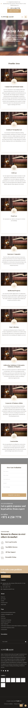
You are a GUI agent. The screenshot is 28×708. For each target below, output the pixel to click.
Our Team (3, 599)
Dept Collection (4, 624)
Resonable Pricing (10, 557)
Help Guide (3, 604)
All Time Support (10, 552)
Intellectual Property (6, 622)
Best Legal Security (11, 542)
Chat (21, 705)
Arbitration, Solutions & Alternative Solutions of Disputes (14, 625)
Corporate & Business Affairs (7, 627)
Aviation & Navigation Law (7, 614)
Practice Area (16, 46)
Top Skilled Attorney (11, 547)
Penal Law (3, 618)
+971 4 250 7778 (15, 8)
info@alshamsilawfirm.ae (14, 2)
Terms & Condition (8, 704)
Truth (17, 701)
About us (3, 597)
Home (9, 46)
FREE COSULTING (14, 11)
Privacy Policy (17, 704)
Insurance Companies (6, 620)
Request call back (14, 495)
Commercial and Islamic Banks (8, 612)
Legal (22, 704)
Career (2, 600)
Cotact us (5, 576)
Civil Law (3, 616)
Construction (4, 629)
